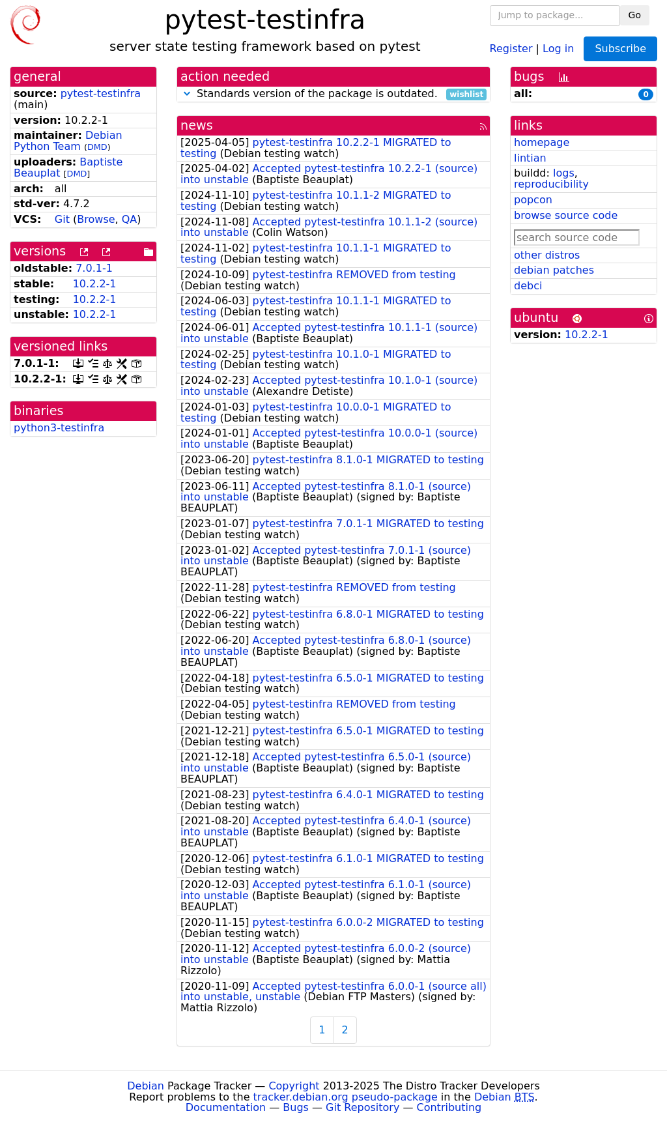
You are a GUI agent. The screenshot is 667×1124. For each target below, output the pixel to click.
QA (129, 219)
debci (528, 286)
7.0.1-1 (94, 268)
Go (635, 15)
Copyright (293, 1086)
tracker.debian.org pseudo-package (345, 1097)
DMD (97, 147)
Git (62, 219)
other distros (547, 255)
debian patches (554, 270)
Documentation (226, 1107)
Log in (558, 48)
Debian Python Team (68, 140)
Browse (96, 219)
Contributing (449, 1107)
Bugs (296, 1107)
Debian (145, 1086)
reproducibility (551, 184)
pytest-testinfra (101, 93)
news (196, 125)
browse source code (565, 215)
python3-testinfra (59, 428)
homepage (541, 142)
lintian (530, 158)
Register (511, 48)
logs (564, 173)
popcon (533, 200)
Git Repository (362, 1107)
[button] (187, 93)
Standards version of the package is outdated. (333, 94)
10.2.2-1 (95, 284)
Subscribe (620, 48)
